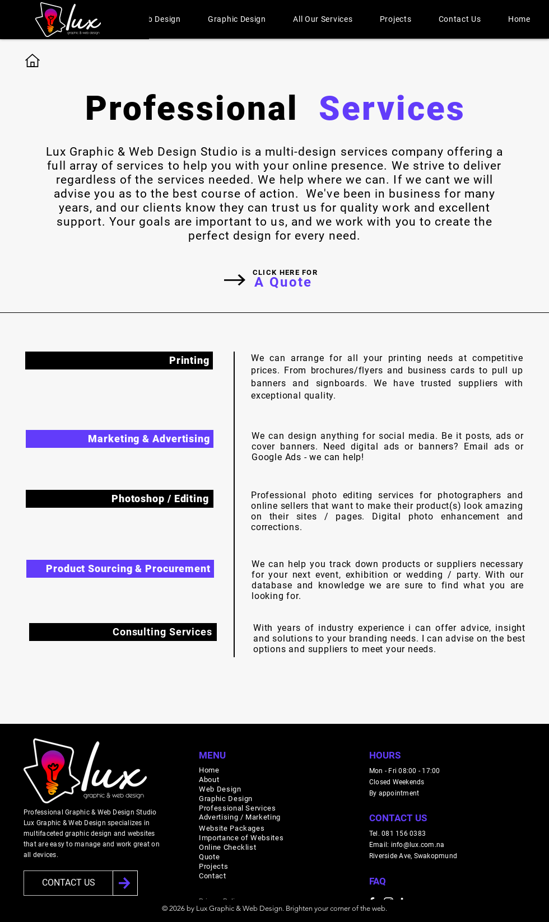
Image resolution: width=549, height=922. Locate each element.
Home (209, 770)
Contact (212, 876)
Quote (209, 857)
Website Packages (231, 828)
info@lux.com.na (418, 845)
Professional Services (237, 808)
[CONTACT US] (68, 883)
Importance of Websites (241, 838)
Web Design (220, 789)
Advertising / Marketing (240, 817)
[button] (158, 19)
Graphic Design (226, 798)
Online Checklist (227, 847)
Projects (213, 866)
